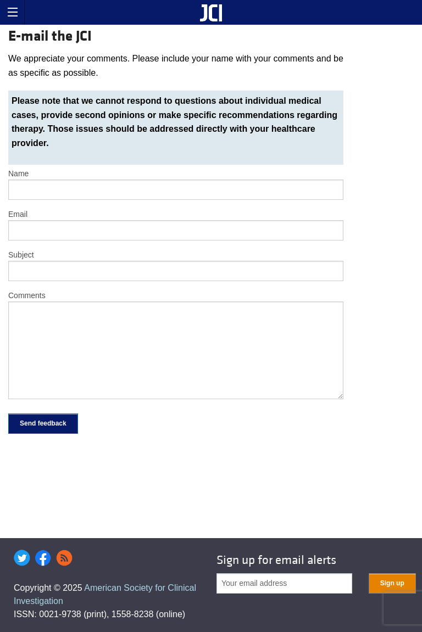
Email (17, 214)
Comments (27, 295)
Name (18, 173)
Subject (21, 254)
